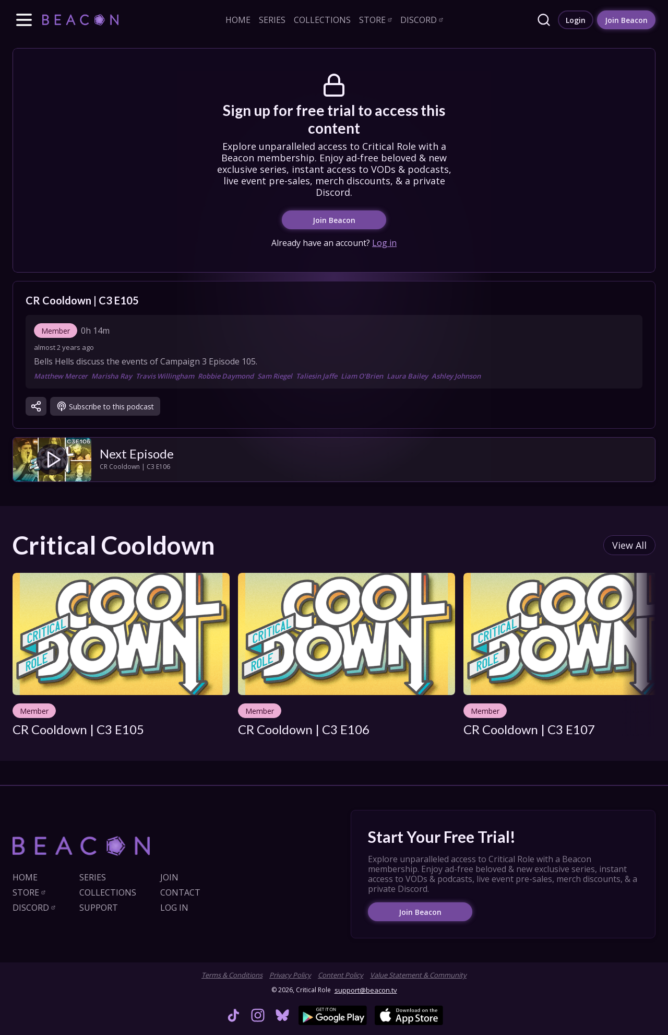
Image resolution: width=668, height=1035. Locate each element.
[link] (80, 19)
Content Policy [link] (340, 975)
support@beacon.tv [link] (366, 990)
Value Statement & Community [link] (418, 975)
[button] (24, 19)
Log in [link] (384, 243)
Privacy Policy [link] (290, 975)
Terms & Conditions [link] (232, 975)
